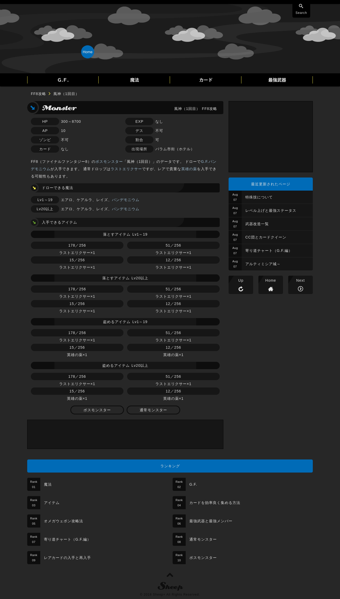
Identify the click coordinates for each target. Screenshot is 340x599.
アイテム (52, 503)
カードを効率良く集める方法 (214, 503)
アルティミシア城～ (263, 264)
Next (300, 280)
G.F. (193, 484)
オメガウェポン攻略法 (63, 521)
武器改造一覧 (257, 224)
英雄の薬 (189, 169)
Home (270, 280)
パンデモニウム (125, 200)
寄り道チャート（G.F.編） (268, 250)
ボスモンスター (109, 161)
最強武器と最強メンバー (211, 521)
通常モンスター (153, 410)
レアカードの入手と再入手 (67, 558)
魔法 (48, 484)
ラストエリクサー (126, 169)
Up (240, 280)
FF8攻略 (38, 94)
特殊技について (259, 197)
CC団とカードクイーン (265, 237)
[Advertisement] (125, 434)
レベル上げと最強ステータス (270, 210)
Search (301, 13)
